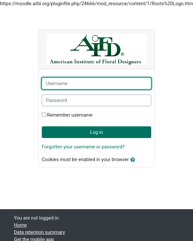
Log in (96, 132)
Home (20, 225)
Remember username (70, 115)
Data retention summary (39, 232)
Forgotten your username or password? (83, 147)
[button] (134, 160)
